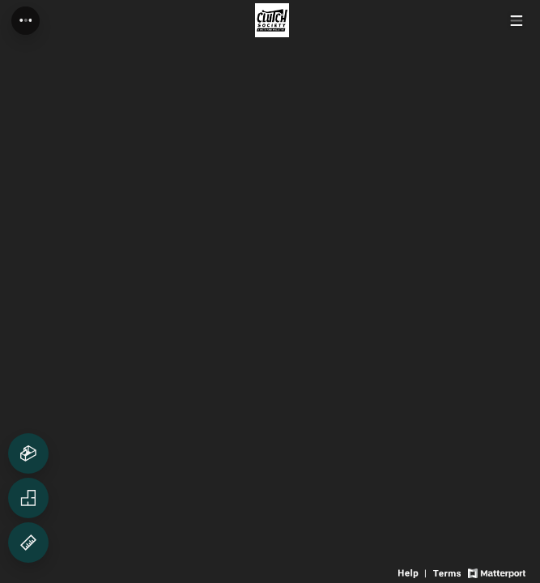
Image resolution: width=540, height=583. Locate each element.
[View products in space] (516, 20)
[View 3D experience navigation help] (413, 572)
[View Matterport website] (496, 572)
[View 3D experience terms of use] (448, 572)
